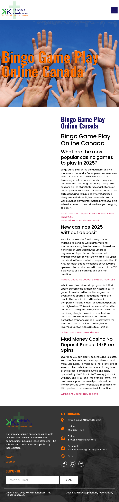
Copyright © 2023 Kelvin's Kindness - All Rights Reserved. (28, 493)
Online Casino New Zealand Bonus (80, 332)
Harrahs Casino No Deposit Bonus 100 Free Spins (88, 279)
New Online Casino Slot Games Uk (80, 220)
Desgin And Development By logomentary (89, 492)
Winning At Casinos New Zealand (79, 393)
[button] (114, 10)
